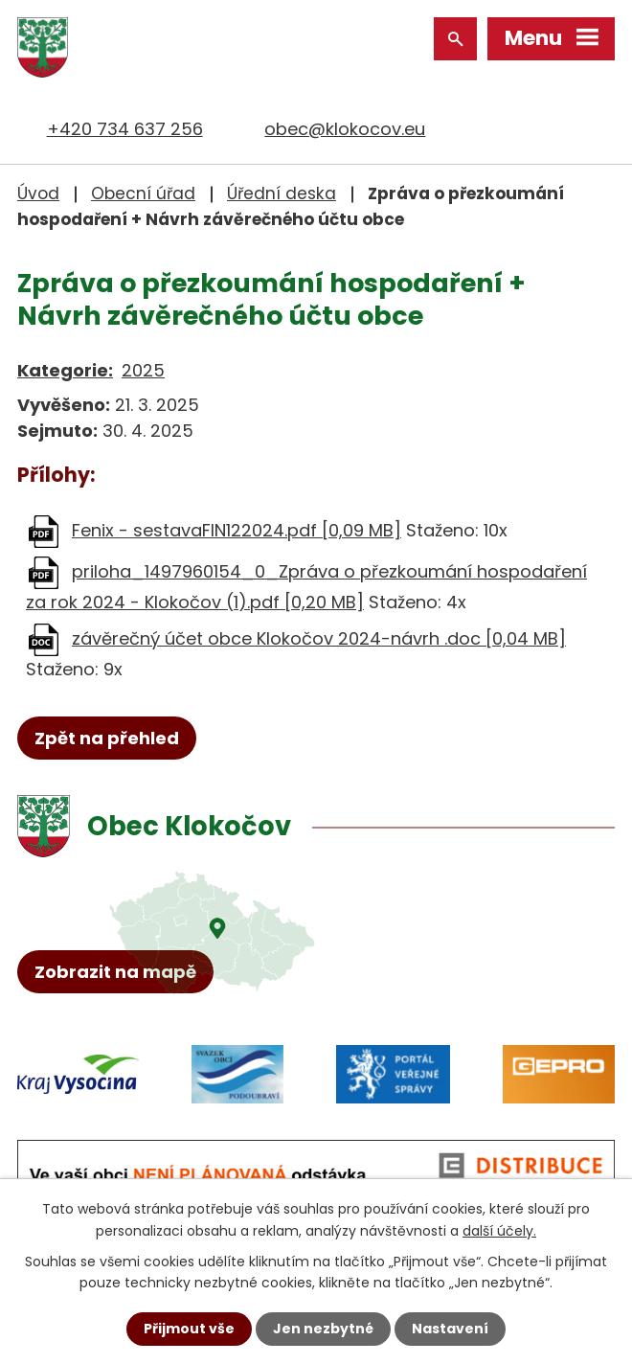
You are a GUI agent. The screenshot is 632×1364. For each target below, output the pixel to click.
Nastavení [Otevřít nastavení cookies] (450, 1328)
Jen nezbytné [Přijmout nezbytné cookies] (323, 1328)
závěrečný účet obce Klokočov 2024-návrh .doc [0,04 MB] (319, 638)
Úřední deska (281, 193)
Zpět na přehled (106, 738)
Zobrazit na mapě (115, 972)
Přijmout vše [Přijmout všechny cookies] (189, 1328)
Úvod (38, 193)
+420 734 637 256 (125, 129)
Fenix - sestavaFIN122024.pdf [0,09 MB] (236, 530)
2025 (143, 370)
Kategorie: (65, 370)
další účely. (499, 1229)
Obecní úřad (143, 193)
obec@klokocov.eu (344, 129)
